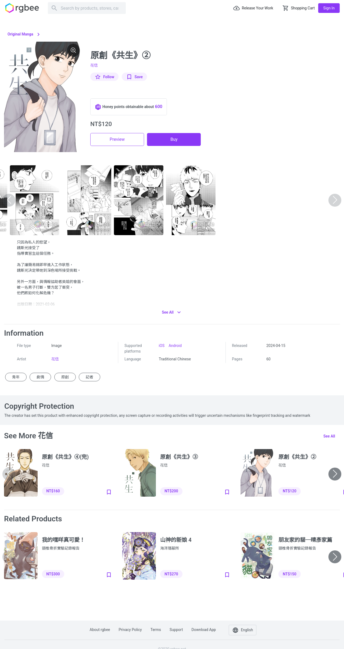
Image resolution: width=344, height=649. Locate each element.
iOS (161, 345)
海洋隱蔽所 (169, 548)
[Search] (87, 8)
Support (176, 630)
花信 (94, 65)
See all (329, 436)
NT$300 (53, 574)
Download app (203, 630)
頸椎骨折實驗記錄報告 (61, 548)
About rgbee (100, 630)
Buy (173, 139)
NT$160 (53, 491)
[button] (334, 474)
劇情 (40, 377)
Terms (155, 630)
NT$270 (171, 574)
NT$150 (289, 574)
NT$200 (171, 491)
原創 (65, 377)
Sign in (329, 8)
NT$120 (289, 491)
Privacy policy (130, 630)
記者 (89, 377)
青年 (16, 377)
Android (175, 345)
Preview (117, 139)
